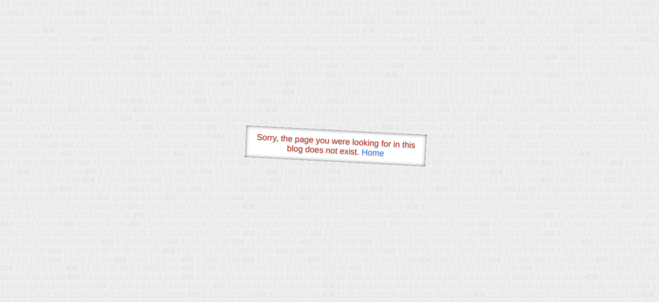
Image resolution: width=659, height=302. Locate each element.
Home (372, 152)
